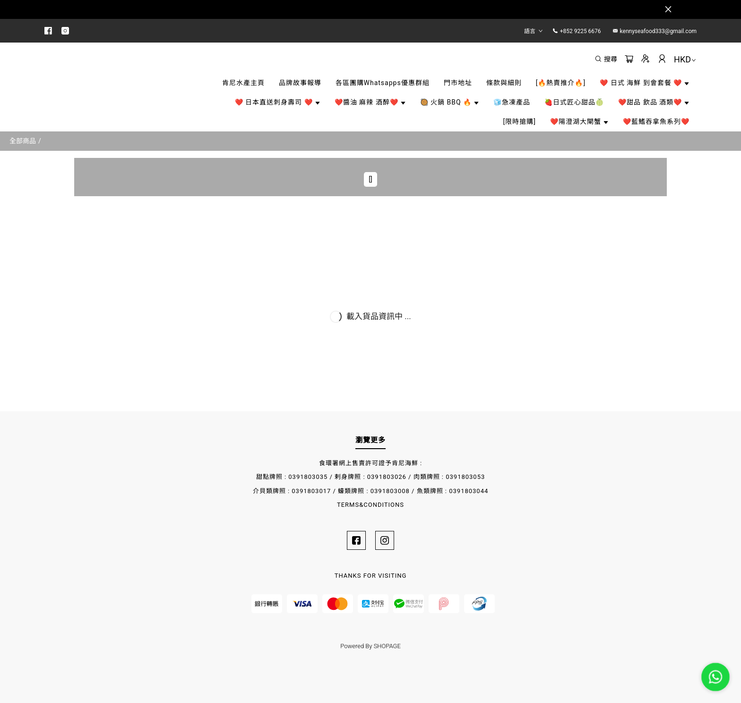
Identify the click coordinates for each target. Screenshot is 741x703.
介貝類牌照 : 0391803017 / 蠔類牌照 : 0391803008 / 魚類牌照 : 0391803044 (371, 491)
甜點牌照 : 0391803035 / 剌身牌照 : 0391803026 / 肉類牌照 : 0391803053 (370, 476)
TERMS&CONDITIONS (370, 504)
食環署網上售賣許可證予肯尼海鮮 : (370, 463)
